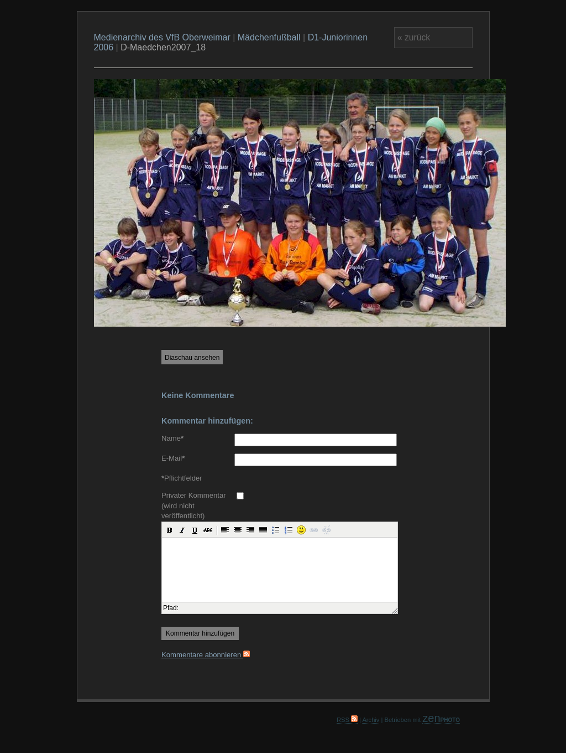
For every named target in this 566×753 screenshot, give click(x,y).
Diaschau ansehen (192, 358)
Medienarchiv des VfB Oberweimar (162, 37)
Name (172, 438)
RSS (347, 719)
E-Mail (173, 458)
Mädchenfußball (269, 37)
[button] (170, 530)
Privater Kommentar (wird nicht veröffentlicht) (193, 505)
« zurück (413, 37)
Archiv (370, 719)
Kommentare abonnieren (205, 655)
